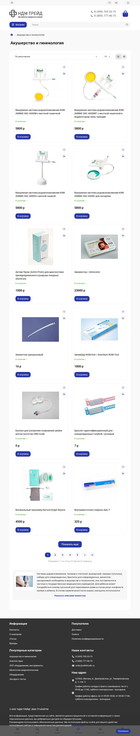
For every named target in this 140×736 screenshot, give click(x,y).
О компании (15, 634)
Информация (18, 623)
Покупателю (80, 623)
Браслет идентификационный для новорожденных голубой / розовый (94, 432)
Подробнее (78, 725)
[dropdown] (11, 3)
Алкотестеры (16, 661)
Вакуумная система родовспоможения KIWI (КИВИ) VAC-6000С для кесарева (99, 194)
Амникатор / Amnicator (87, 272)
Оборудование (16, 674)
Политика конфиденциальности (87, 639)
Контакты (14, 629)
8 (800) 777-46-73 (103, 16)
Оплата (75, 634)
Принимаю (123, 731)
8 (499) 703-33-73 (103, 12)
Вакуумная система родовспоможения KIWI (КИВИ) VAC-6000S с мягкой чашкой (40, 194)
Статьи (12, 639)
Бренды (13, 643)
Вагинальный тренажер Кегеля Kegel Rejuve (40, 510)
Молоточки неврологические (23, 670)
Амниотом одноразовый (29, 354)
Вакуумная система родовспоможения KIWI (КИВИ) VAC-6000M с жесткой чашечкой (40, 112)
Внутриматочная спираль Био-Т (92, 510)
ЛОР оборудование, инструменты (26, 665)
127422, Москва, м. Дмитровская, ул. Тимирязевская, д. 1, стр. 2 (102, 680)
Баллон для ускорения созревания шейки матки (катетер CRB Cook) (38, 432)
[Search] (80, 25)
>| (92, 555)
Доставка (76, 629)
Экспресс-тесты (17, 679)
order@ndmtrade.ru (85, 665)
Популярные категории (25, 650)
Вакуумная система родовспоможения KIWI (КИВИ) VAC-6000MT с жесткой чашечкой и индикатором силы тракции (99, 113)
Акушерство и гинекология (22, 656)
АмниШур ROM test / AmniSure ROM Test (96, 354)
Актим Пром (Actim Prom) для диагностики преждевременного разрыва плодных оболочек (39, 275)
